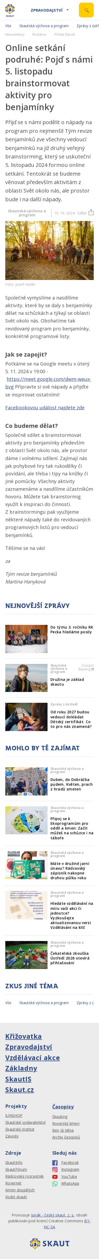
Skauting (60, 1116)
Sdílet (85, 213)
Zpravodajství (47, 10)
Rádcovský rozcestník (24, 1176)
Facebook (65, 1162)
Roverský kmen (65, 1123)
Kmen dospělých (20, 1190)
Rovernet (13, 1183)
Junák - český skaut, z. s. (52, 1215)
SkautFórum (16, 1169)
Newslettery (15, 34)
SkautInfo (13, 1162)
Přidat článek (64, 34)
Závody (11, 1136)
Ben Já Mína (63, 1130)
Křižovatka (23, 1036)
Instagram (65, 1169)
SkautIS (18, 1078)
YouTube (64, 1176)
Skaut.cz (19, 1089)
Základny (21, 1068)
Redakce (39, 34)
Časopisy (63, 1106)
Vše (8, 25)
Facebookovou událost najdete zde (44, 407)
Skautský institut (20, 1129)
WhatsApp (65, 1183)
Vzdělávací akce (32, 1057)
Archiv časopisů (66, 1137)
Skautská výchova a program (44, 25)
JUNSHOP (13, 1115)
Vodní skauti (16, 1197)
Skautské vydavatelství (25, 1122)
